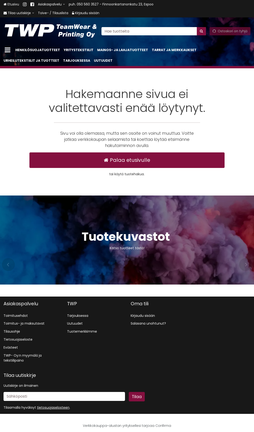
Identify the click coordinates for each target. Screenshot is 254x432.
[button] (53, 407)
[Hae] (201, 31)
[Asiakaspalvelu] (51, 4)
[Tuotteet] (7, 50)
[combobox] (153, 31)
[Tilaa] (137, 396)
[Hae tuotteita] (153, 31)
